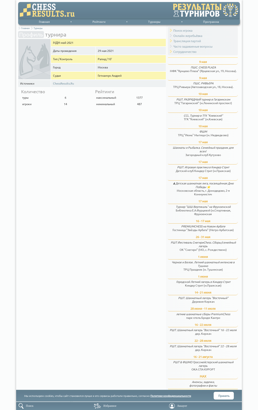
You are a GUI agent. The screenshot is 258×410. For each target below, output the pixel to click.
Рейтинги (99, 21)
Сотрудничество (185, 51)
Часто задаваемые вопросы (192, 46)
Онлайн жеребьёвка (187, 36)
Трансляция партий (187, 41)
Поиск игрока (182, 30)
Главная (44, 21)
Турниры (154, 21)
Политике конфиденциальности (170, 395)
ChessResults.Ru (63, 83)
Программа (211, 21)
